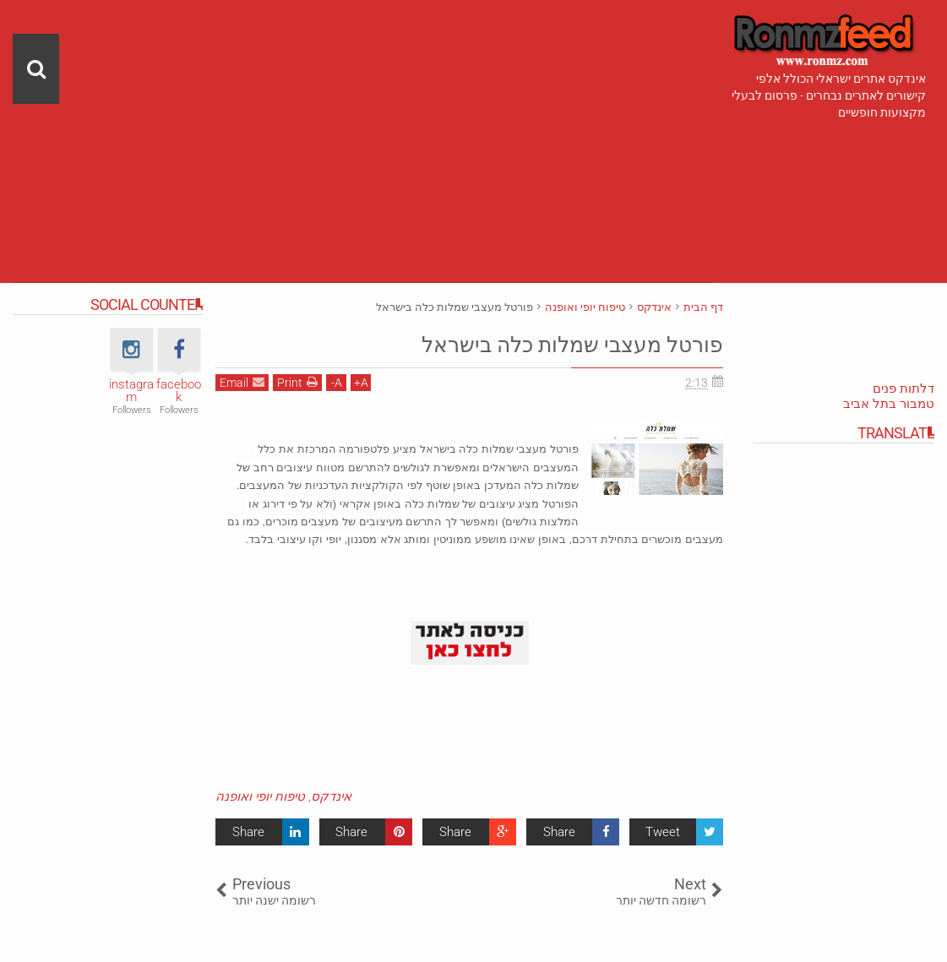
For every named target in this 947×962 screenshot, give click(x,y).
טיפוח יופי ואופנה (260, 796)
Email (242, 382)
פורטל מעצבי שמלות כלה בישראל (529, 343)
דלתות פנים (903, 388)
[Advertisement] (363, 118)
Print (297, 382)
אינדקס (331, 796)
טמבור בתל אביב (888, 403)
